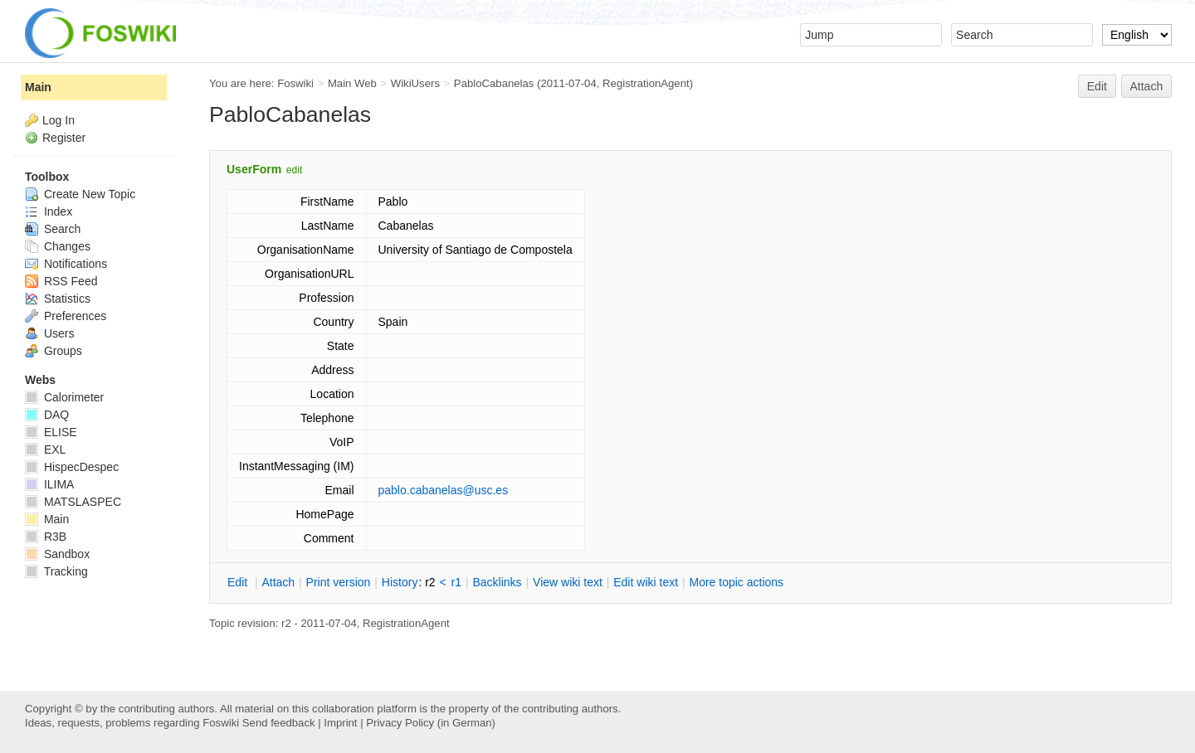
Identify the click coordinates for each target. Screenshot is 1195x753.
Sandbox (57, 554)
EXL (45, 449)
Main (38, 87)
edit (294, 170)
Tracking (56, 571)
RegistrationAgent (646, 83)
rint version (338, 582)
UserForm (254, 169)
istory (400, 582)
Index (48, 211)
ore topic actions (736, 582)
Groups (53, 350)
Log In (58, 120)
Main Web (352, 83)
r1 (456, 582)
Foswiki (295, 83)
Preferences (65, 316)
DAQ (47, 414)
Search (52, 229)
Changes (57, 246)
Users (49, 333)
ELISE (51, 432)
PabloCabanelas (494, 83)
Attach (1146, 86)
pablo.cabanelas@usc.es (443, 490)
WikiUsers (415, 83)
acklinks (496, 582)
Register (63, 137)
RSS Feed (61, 281)
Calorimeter (64, 397)
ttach (278, 582)
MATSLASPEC (73, 501)
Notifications (66, 263)
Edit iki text (645, 582)
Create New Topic (80, 194)
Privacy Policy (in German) (430, 723)
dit (239, 582)
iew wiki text (567, 582)
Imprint (340, 723)
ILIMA (49, 484)
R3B (45, 536)
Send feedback (278, 723)
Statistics (57, 298)
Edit (1097, 86)
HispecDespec (72, 467)
